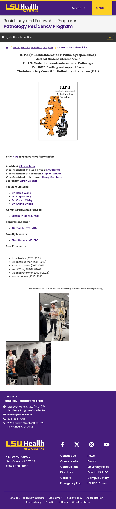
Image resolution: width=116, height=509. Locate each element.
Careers (65, 478)
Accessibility (33, 502)
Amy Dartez (53, 170)
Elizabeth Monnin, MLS (25, 216)
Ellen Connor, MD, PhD (25, 240)
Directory (66, 472)
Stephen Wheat (51, 173)
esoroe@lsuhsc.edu (19, 414)
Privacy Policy (74, 498)
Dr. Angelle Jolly (22, 196)
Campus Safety (98, 478)
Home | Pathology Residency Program (33, 47)
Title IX (49, 502)
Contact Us (68, 456)
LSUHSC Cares (97, 483)
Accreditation (94, 498)
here (16, 156)
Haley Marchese (52, 177)
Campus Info (69, 461)
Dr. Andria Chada (22, 204)
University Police (98, 467)
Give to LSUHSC (97, 472)
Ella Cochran (27, 166)
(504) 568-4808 (17, 466)
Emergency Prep (71, 483)
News (91, 456)
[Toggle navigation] (110, 37)
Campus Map (69, 467)
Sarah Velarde (28, 181)
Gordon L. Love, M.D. (24, 228)
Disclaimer (55, 498)
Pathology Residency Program (38, 26)
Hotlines (63, 502)
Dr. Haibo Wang (22, 193)
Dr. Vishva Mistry (22, 200)
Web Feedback (81, 502)
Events (91, 461)
